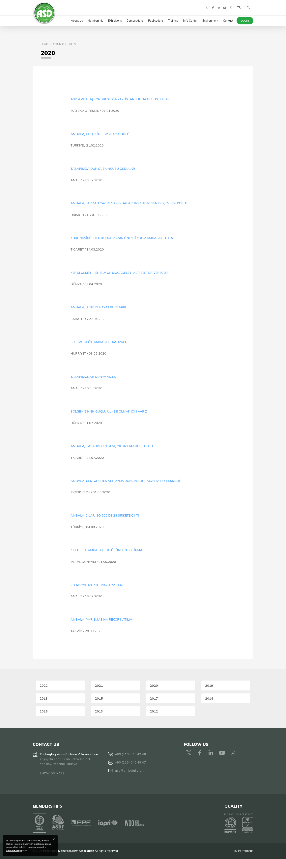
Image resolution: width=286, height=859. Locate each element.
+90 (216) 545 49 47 (130, 762)
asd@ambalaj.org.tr (130, 770)
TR (239, 8)
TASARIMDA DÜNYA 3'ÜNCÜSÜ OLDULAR (103, 169)
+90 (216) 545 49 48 (130, 754)
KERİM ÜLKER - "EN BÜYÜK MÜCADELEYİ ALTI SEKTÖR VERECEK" (120, 273)
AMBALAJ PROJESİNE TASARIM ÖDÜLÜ (100, 134)
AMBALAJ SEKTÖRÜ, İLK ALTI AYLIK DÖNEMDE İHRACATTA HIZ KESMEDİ (125, 481)
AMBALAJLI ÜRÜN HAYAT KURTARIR (98, 307)
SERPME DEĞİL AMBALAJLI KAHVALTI (99, 342)
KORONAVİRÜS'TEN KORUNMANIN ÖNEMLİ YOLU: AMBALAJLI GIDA (122, 238)
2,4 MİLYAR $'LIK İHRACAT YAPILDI (97, 585)
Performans (245, 851)
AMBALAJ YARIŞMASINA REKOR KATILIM (101, 619)
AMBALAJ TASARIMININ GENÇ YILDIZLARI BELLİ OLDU (112, 446)
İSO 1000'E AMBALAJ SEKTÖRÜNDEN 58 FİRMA (106, 550)
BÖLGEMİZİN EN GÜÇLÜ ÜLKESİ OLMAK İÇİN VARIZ (109, 411)
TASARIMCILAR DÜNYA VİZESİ (94, 377)
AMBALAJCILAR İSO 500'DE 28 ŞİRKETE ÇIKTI (105, 515)
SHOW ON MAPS (52, 773)
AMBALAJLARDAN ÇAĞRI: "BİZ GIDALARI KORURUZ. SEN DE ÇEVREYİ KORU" (129, 203)
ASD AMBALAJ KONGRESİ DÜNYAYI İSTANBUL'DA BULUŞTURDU (120, 99)
